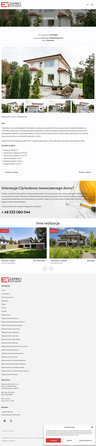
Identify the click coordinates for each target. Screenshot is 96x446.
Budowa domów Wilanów (9, 374)
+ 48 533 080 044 (16, 212)
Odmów (69, 440)
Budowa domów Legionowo (10, 332)
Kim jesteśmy (5, 294)
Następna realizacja (85, 172)
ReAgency (12, 441)
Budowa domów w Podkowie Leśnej (12, 367)
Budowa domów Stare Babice (10, 339)
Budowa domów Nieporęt (9, 343)
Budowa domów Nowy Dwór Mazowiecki (14, 346)
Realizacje (4, 301)
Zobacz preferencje (85, 440)
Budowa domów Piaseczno (10, 350)
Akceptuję (53, 440)
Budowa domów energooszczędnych (13, 322)
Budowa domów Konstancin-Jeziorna (13, 364)
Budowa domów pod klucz (9, 318)
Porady (3, 308)
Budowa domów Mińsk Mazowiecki (12, 353)
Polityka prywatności (8, 431)
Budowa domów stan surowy (10, 329)
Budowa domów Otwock (9, 357)
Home (3, 290)
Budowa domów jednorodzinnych (12, 325)
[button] (92, 427)
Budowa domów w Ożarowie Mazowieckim (15, 371)
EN (88, 4)
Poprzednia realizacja (11, 172)
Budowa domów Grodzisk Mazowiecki (13, 360)
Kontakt (4, 311)
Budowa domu (6, 315)
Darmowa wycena (7, 297)
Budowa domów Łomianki (9, 336)
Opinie (3, 304)
